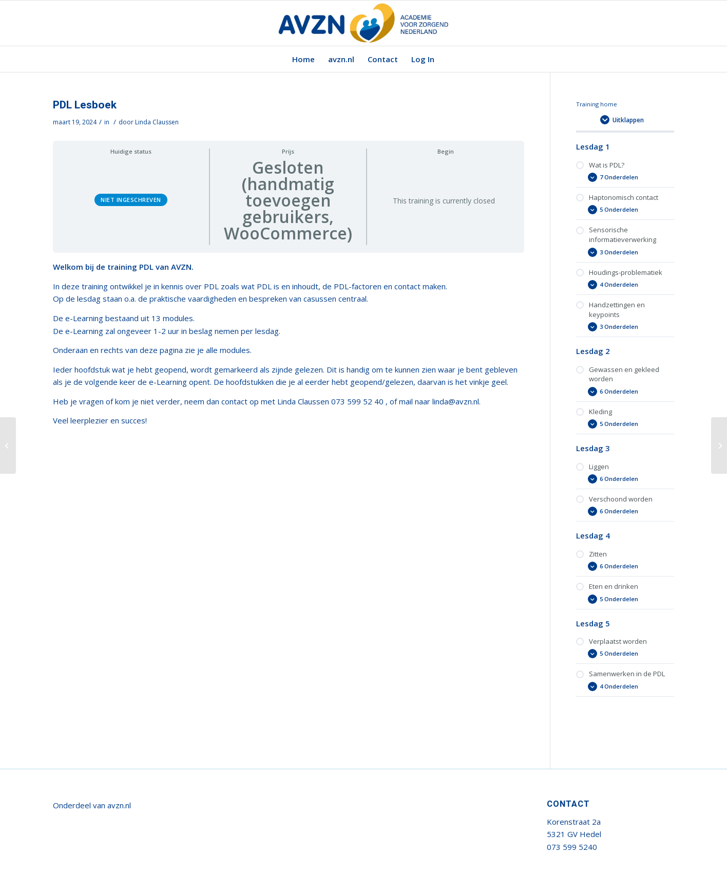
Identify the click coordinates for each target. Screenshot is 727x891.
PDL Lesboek (85, 105)
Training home (596, 104)
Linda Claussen (157, 122)
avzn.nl (119, 805)
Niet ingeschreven (131, 199)
